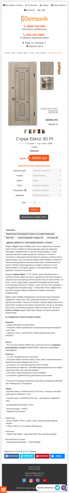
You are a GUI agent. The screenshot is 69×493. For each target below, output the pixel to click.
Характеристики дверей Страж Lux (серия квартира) (30, 234)
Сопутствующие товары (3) (30, 238)
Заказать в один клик (34, 217)
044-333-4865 (33, 34)
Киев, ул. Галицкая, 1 (34, 43)
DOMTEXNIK (11, 313)
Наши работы (58, 5)
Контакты (29, 10)
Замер (44, 5)
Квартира (34, 151)
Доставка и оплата (13, 5)
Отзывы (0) (52, 238)
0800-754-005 (34, 26)
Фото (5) (9, 238)
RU (39, 10)
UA (43, 10)
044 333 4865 (34, 469)
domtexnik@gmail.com (34, 473)
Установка (31, 5)
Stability (27, 246)
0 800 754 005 (34, 467)
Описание (10, 230)
